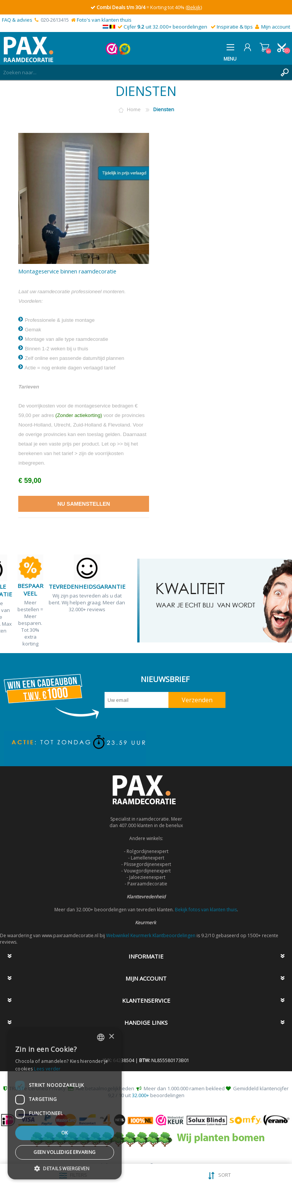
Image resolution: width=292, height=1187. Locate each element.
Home (134, 109)
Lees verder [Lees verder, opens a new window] (47, 1069)
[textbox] (138, 72)
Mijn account (275, 26)
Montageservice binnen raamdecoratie (67, 271)
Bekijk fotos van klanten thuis (206, 909)
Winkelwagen (264, 47)
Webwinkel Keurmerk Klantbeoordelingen (150, 935)
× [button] (111, 1037)
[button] (64, 1168)
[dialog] (65, 1103)
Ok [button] (64, 1132)
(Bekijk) (194, 7)
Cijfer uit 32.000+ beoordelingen (165, 26)
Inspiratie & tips (235, 26)
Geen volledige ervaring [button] (64, 1152)
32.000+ (140, 1095)
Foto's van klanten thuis (104, 19)
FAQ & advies (17, 19)
